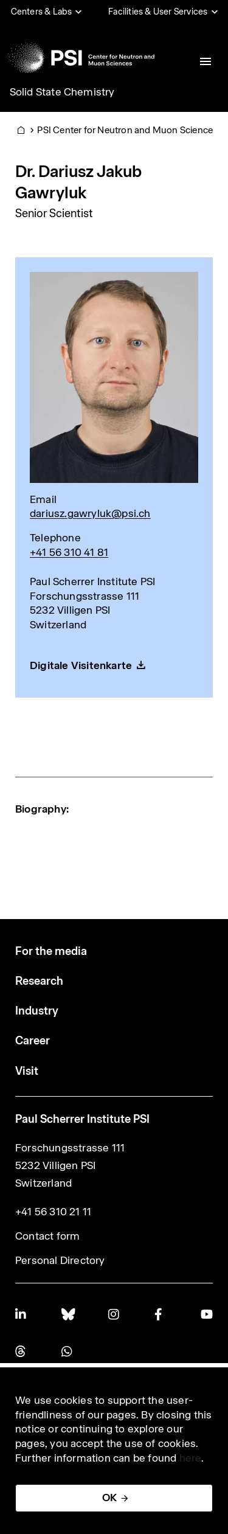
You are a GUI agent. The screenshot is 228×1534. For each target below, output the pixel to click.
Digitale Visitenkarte (81, 665)
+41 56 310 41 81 (69, 552)
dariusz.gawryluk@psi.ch (90, 513)
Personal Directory (60, 1260)
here (190, 1458)
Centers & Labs (41, 11)
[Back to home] (81, 58)
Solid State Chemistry (62, 92)
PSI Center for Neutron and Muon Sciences (127, 130)
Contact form (47, 1236)
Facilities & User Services (157, 11)
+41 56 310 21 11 (53, 1212)
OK (109, 1497)
